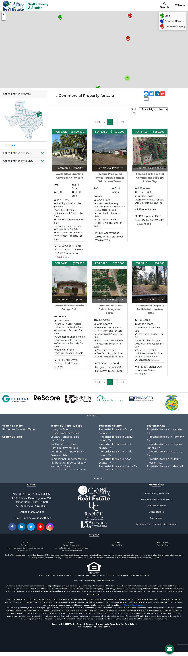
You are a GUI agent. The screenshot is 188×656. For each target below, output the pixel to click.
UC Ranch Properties (156, 506)
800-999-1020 (142, 575)
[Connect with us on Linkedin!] (21, 527)
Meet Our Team (162, 542)
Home (25, 542)
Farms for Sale (59, 455)
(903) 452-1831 (37, 505)
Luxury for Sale (59, 429)
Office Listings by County (18, 161)
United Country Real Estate (156, 493)
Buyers (71, 542)
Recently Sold (163, 545)
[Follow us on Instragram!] (50, 527)
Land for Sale (58, 440)
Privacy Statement (71, 545)
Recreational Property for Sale (68, 459)
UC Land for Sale (156, 512)
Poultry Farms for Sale (63, 444)
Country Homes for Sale (64, 436)
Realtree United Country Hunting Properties (156, 524)
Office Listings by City (16, 153)
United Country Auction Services (156, 499)
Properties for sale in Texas (18, 429)
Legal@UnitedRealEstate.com (132, 605)
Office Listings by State (17, 94)
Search (164, 5)
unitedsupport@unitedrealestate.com (51, 591)
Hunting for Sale (60, 466)
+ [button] (3, 14)
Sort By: (133, 111)
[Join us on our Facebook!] (12, 527)
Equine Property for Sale (65, 433)
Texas (9, 145)
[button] (23, 153)
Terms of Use (117, 545)
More (98, 478)
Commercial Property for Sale (68, 451)
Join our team (156, 518)
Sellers (117, 542)
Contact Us (25, 545)
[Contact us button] (169, 649)
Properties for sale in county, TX (118, 466)
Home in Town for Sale (64, 448)
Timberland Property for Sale (68, 462)
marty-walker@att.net (37, 518)
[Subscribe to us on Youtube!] (40, 527)
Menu (180, 5)
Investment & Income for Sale (68, 470)
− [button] (3, 18)
